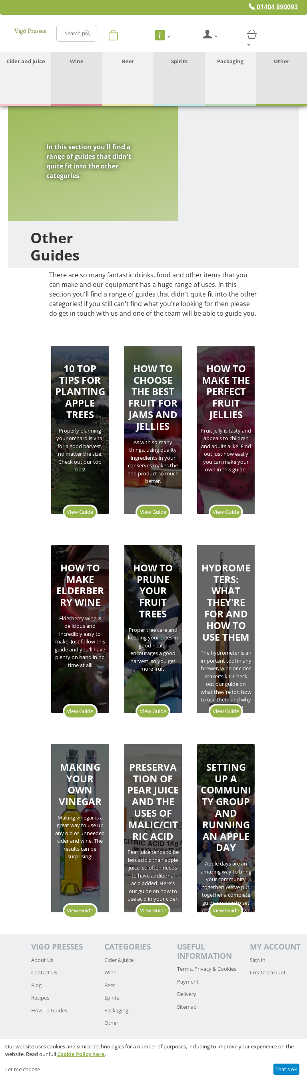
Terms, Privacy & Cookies (206, 968)
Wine (77, 61)
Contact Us (44, 972)
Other (281, 61)
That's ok (286, 1069)
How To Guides (49, 1010)
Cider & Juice (119, 960)
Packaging (230, 61)
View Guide (80, 511)
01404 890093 (273, 6)
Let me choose (22, 1069)
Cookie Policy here (81, 1054)
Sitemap (187, 1006)
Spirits (179, 61)
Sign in (257, 960)
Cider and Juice (25, 61)
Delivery (186, 994)
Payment (188, 981)
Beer (128, 61)
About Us (42, 960)
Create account (268, 972)
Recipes (40, 997)
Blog (36, 985)
